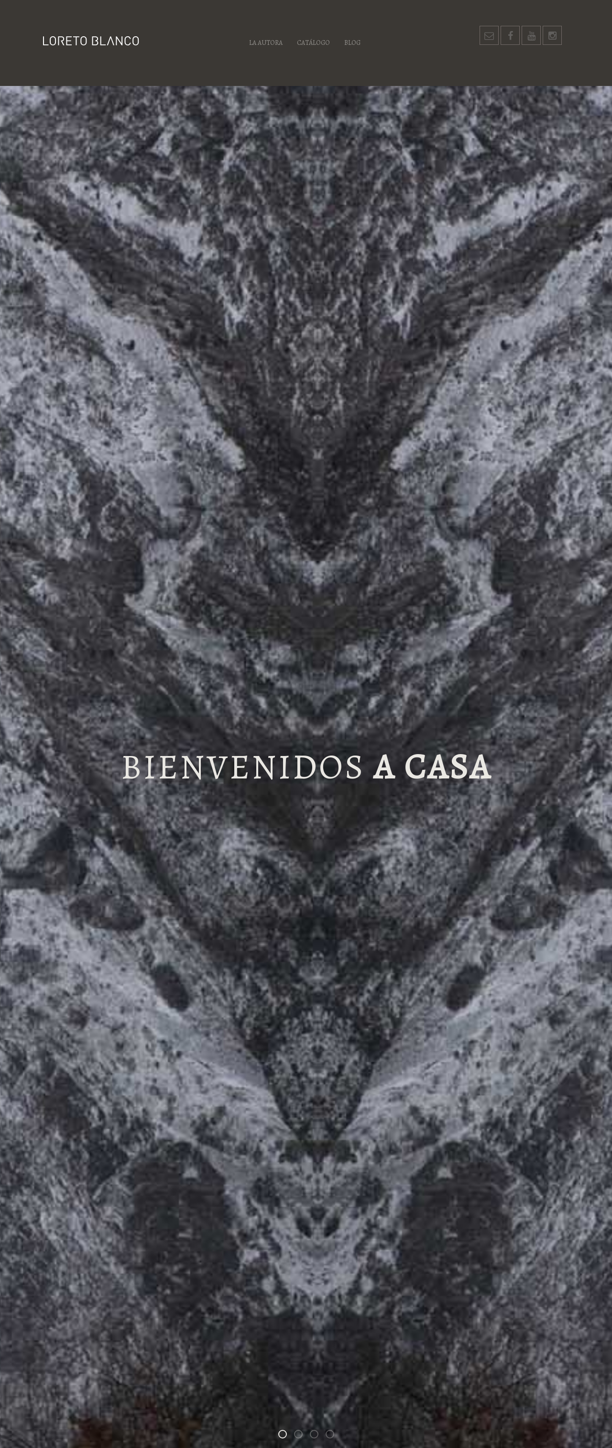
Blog (352, 42)
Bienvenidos (286, 1435)
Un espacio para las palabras (333, 1435)
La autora (266, 42)
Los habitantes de (317, 1435)
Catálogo (313, 42)
